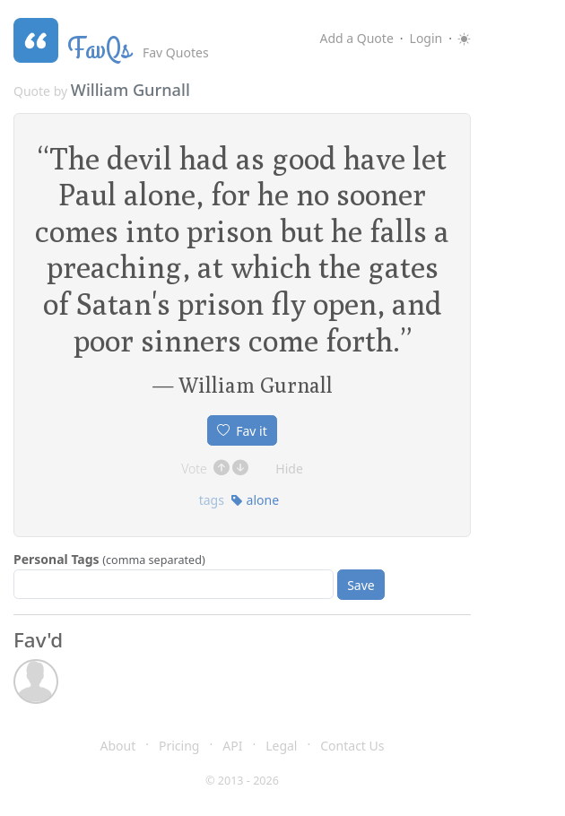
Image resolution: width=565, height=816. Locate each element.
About (118, 745)
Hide (289, 468)
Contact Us (352, 745)
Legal (281, 745)
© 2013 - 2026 (242, 780)
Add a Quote (356, 38)
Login (426, 38)
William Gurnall (130, 89)
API (232, 745)
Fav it (242, 430)
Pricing (179, 745)
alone (254, 499)
